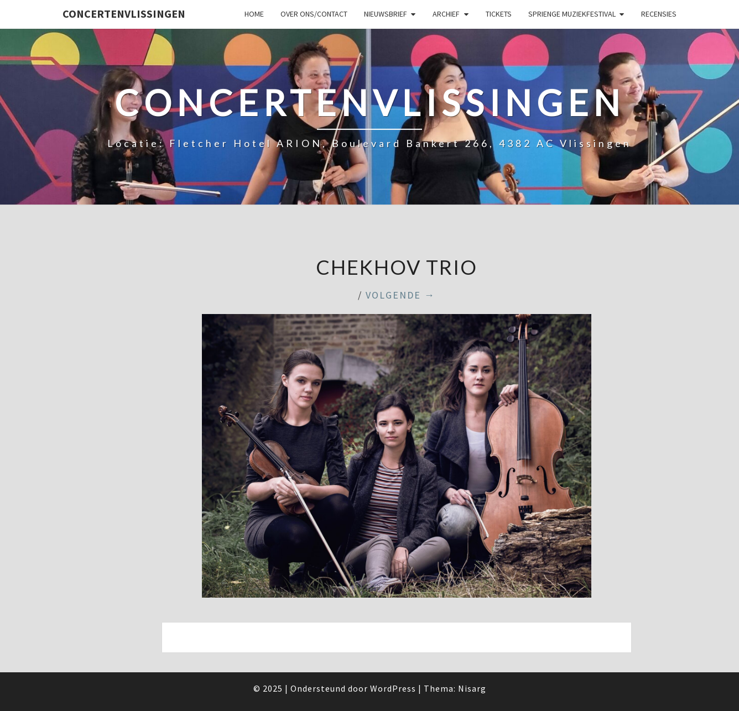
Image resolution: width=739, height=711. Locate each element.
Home (254, 14)
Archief (446, 14)
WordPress (393, 688)
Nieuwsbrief (385, 14)
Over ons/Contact (313, 14)
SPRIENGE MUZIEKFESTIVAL (572, 14)
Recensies (658, 14)
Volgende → (400, 295)
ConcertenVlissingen (124, 13)
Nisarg (472, 688)
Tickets (499, 14)
